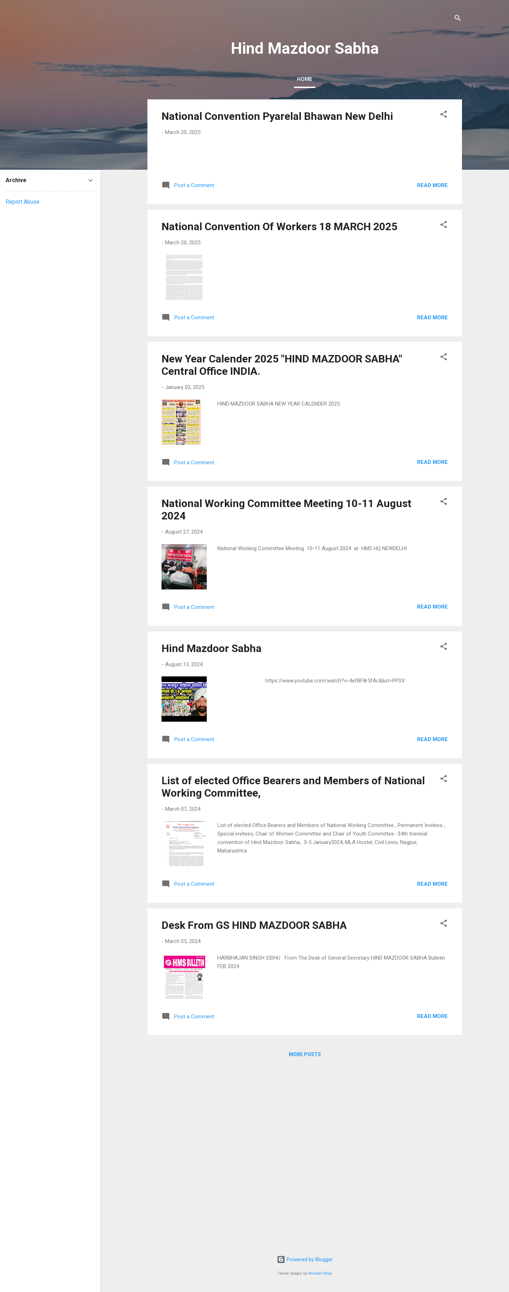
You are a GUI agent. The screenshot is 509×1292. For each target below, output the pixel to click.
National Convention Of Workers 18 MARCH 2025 (279, 408)
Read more (432, 367)
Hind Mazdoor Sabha (212, 830)
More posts (305, 1236)
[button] (443, 115)
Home (304, 79)
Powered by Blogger (305, 1260)
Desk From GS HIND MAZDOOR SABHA (254, 1107)
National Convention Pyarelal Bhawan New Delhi (277, 116)
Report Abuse (23, 201)
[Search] (458, 19)
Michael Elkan (320, 1273)
